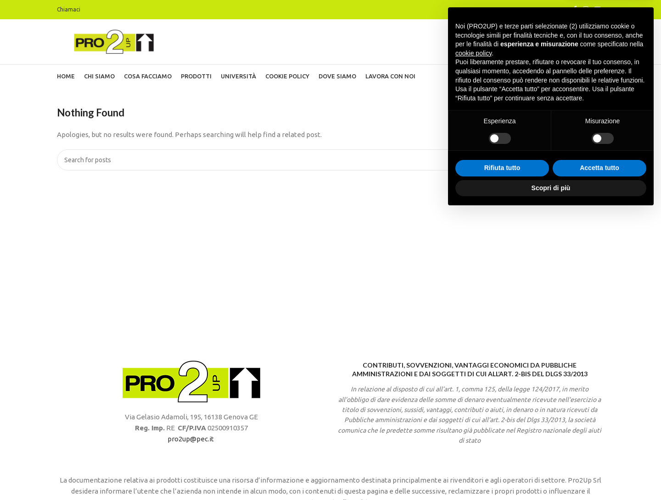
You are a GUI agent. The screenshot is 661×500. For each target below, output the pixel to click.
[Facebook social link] (574, 10)
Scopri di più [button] (551, 474)
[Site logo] (114, 42)
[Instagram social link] (585, 10)
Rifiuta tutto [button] (502, 455)
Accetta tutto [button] (599, 455)
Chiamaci (68, 9)
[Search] (330, 162)
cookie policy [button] (473, 340)
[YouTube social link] (597, 10)
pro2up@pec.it (191, 441)
